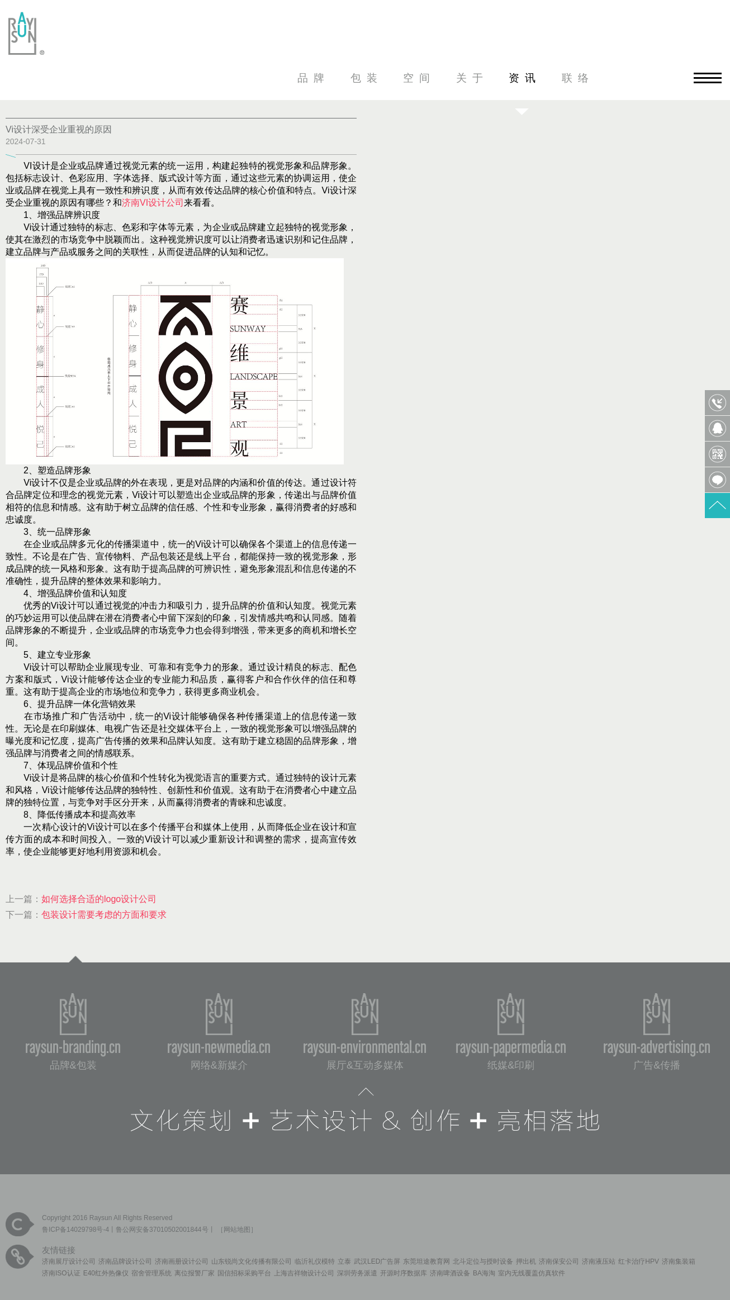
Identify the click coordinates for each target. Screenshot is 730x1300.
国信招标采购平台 (244, 1273)
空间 (419, 78)
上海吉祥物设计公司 (304, 1273)
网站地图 (237, 1229)
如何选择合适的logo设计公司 (99, 899)
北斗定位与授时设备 (483, 1261)
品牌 (313, 78)
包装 (366, 78)
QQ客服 (717, 428)
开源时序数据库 (403, 1273)
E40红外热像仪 (106, 1273)
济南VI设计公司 (153, 202)
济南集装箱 (678, 1261)
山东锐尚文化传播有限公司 (251, 1261)
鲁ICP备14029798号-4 (75, 1229)
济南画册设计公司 (181, 1261)
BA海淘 (484, 1273)
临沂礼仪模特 (315, 1261)
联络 (578, 78)
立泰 (344, 1261)
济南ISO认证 (61, 1273)
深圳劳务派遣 (357, 1273)
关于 (472, 78)
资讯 (525, 78)
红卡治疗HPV (638, 1261)
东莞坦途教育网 (426, 1261)
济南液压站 (598, 1261)
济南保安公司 (559, 1261)
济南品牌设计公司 (125, 1261)
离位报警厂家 (194, 1273)
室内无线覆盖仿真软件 (531, 1273)
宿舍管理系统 (151, 1273)
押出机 (526, 1261)
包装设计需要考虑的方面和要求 (104, 914)
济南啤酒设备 (450, 1273)
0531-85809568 (717, 402)
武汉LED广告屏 (377, 1261)
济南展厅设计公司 (69, 1261)
